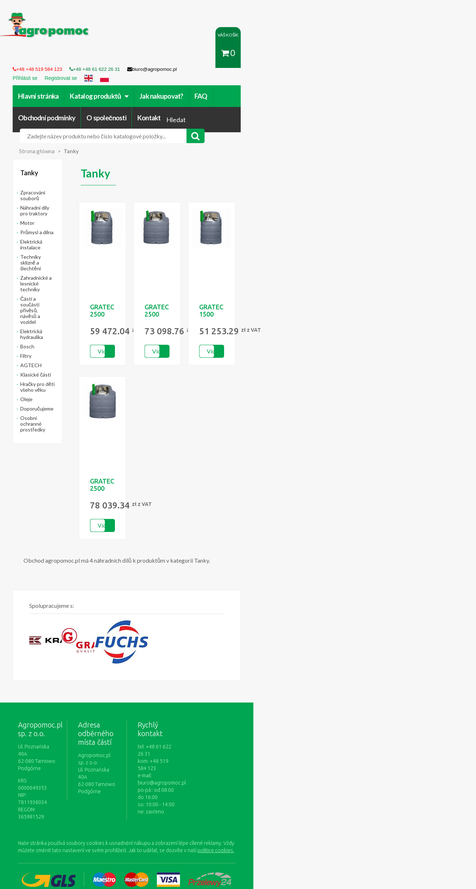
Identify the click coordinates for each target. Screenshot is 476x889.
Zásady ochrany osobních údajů (273, 814)
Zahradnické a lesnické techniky (81, 199)
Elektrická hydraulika (68, 223)
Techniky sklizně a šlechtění (76, 189)
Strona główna (62, 101)
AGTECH (56, 251)
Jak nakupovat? (186, 56)
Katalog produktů (124, 56)
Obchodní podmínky (271, 56)
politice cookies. (71, 757)
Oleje (51, 279)
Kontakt (374, 56)
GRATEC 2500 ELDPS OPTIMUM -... (188, 434)
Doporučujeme (61, 289)
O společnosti (331, 56)
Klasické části (60, 261)
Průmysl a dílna (61, 170)
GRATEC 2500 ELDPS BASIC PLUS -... (286, 260)
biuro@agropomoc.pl (289, 702)
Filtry (50, 242)
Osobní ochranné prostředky (77, 298)
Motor (52, 161)
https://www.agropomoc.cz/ (57, 16)
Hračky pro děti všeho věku (75, 270)
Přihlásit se (175, 814)
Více (183, 300)
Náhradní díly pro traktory (73, 152)
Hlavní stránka (63, 56)
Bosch (52, 232)
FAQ (225, 56)
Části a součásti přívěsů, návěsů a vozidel (82, 211)
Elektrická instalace (67, 180)
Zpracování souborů (67, 142)
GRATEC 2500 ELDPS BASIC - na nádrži (188, 260)
